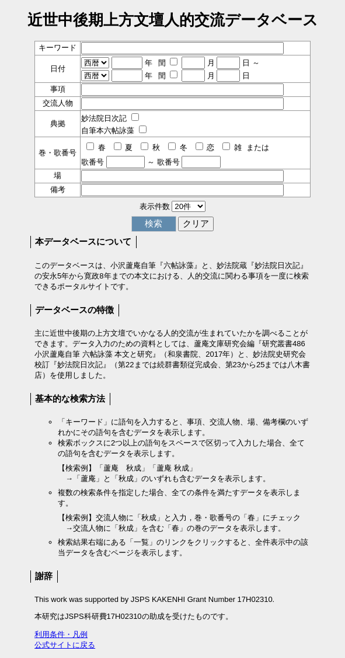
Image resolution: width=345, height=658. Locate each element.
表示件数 (155, 206)
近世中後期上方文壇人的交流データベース (172, 20)
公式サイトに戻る (64, 644)
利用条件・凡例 (61, 634)
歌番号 (92, 162)
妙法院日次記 (104, 118)
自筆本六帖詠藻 (107, 130)
